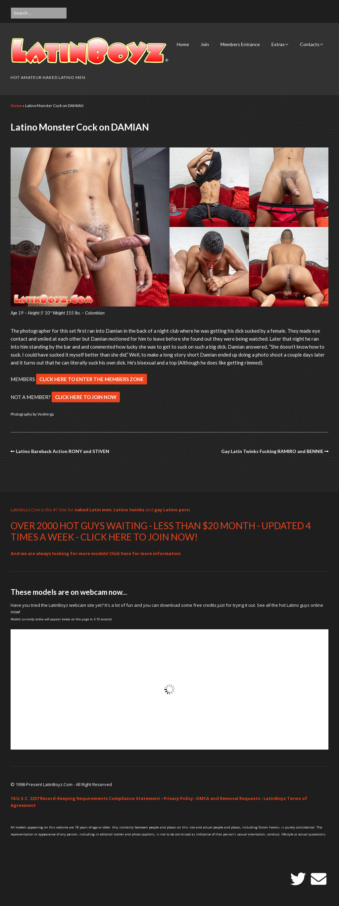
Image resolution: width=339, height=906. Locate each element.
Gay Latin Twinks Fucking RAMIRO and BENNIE (272, 451)
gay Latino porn (172, 510)
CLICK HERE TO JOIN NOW (86, 397)
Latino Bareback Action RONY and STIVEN (62, 451)
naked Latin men (93, 510)
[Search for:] (39, 13)
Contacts (309, 44)
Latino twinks (129, 510)
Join (205, 44)
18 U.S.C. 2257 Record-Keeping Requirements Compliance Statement (85, 798)
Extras (278, 44)
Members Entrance (240, 44)
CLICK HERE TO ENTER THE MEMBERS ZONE (91, 379)
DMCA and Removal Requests (228, 798)
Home (183, 44)
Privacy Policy (178, 798)
